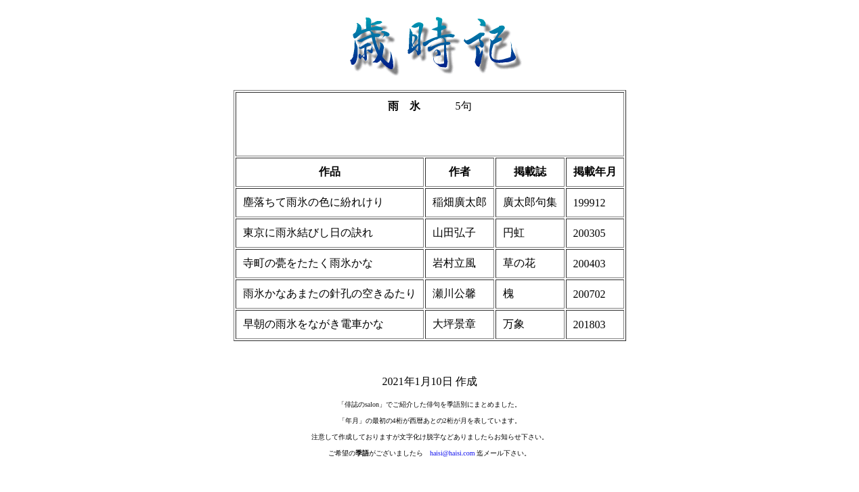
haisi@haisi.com (452, 453)
